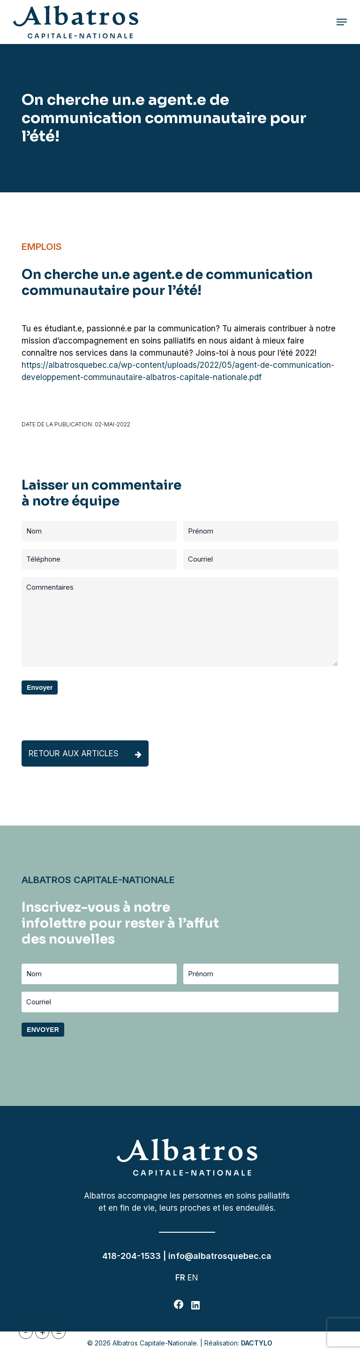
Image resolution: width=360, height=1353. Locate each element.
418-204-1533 (131, 1256)
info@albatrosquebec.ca (219, 1256)
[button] (342, 22)
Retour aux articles (85, 753)
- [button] (26, 1332)
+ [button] (42, 1332)
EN (193, 1277)
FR (180, 1277)
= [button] (59, 1332)
